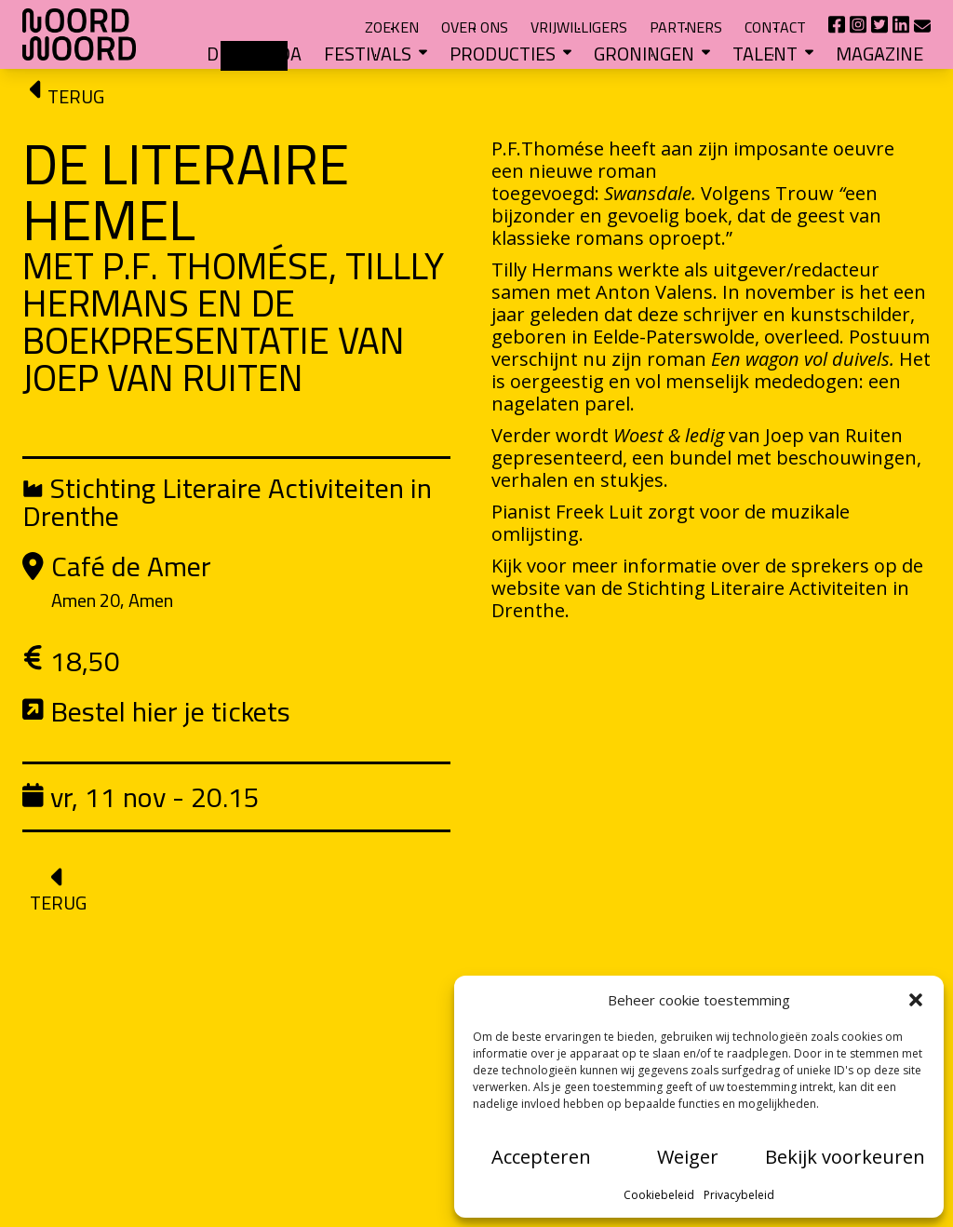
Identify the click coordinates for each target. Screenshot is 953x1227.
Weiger (687, 1156)
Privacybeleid (739, 1195)
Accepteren (541, 1156)
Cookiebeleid (659, 1195)
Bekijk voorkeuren (845, 1156)
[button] (915, 1000)
